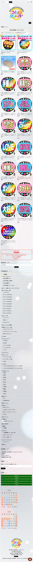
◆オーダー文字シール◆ (6, 290)
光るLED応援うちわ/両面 (7, 280)
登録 (3, 468)
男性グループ (4, 396)
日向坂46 (5, 391)
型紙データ (4, 444)
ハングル (4, 349)
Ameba (16, 484)
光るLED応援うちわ (6, 278)
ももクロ (4, 414)
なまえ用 (4, 342)
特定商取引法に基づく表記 (6, 457)
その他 (4, 361)
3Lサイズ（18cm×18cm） (7, 296)
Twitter (16, 480)
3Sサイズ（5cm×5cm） (7, 313)
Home (2, 32)
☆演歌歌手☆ (4, 419)
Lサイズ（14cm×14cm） (7, 301)
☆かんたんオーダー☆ (6, 338)
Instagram (16, 477)
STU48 (4, 384)
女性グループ (4, 405)
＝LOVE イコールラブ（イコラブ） (9, 409)
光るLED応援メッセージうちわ (8, 285)
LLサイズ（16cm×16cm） (8, 299)
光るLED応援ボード (6, 283)
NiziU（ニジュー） (6, 407)
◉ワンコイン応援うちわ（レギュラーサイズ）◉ (10, 288)
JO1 (4, 398)
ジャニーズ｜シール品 (7, 356)
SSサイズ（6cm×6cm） (7, 310)
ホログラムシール (6, 322)
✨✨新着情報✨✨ (5, 274)
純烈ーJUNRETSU (5, 423)
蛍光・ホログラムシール (7, 333)
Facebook (16, 482)
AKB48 (4, 372)
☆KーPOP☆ (4, 364)
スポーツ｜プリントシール (8, 434)
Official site (17, 475)
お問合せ (3, 453)
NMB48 (4, 377)
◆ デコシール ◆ (5, 315)
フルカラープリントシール (8, 329)
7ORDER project (6, 400)
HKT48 (4, 379)
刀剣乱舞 (3, 426)
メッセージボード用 (6, 347)
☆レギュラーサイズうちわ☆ (7, 439)
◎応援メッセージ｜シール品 (7, 327)
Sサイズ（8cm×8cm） (7, 308)
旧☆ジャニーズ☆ (5, 354)
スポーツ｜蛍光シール (7, 437)
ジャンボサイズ (6, 292)
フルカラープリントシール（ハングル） (10, 331)
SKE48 (4, 375)
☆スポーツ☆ (4, 430)
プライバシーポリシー (6, 455)
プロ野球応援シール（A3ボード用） (9, 432)
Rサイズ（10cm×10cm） (7, 306)
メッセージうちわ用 (6, 345)
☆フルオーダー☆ (5, 352)
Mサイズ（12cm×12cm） (7, 303)
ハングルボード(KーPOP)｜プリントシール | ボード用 (12, 368)
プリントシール (6, 317)
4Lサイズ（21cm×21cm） (7, 294)
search (10, 2)
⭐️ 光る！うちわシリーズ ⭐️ (9, 32)
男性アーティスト (5, 403)
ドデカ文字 (4, 336)
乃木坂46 (5, 386)
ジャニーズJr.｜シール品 (7, 359)
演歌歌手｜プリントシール (8, 421)
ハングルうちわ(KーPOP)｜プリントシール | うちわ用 (12, 365)
